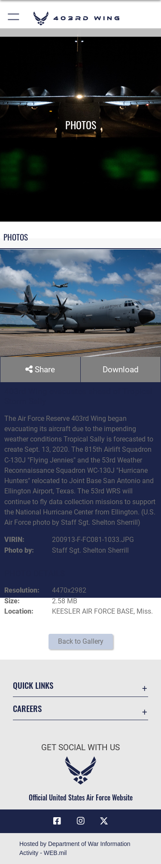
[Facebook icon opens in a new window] (57, 821)
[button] (14, 18)
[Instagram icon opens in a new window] (80, 821)
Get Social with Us (80, 747)
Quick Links (33, 685)
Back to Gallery (80, 641)
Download (121, 369)
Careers (27, 708)
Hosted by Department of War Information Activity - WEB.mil (75, 848)
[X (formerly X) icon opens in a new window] (103, 821)
